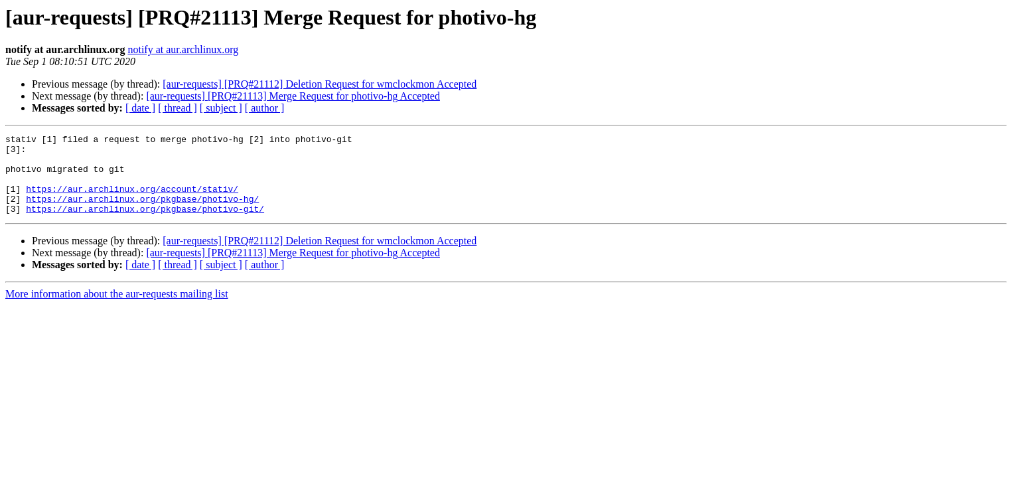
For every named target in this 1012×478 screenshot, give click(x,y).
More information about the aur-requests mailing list (116, 309)
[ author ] (265, 108)
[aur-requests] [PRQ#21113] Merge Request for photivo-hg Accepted (293, 96)
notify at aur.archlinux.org (182, 49)
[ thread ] (177, 108)
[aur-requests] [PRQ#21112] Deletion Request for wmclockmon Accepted (319, 84)
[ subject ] (221, 108)
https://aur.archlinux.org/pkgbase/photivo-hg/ (142, 212)
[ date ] (140, 108)
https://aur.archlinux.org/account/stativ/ (132, 200)
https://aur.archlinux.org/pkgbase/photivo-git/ (145, 224)
